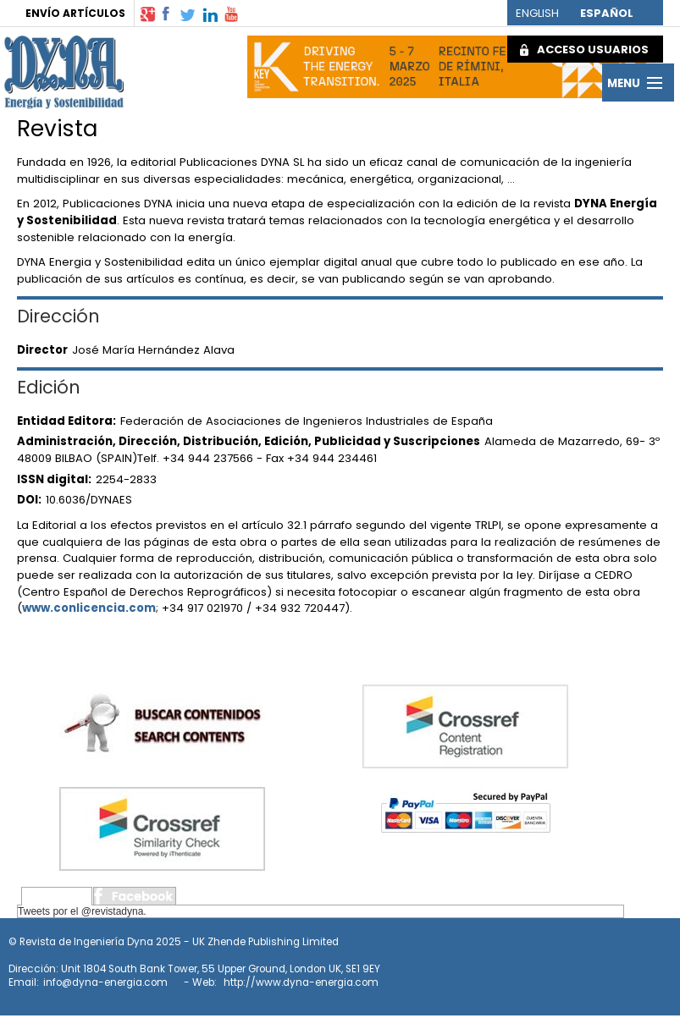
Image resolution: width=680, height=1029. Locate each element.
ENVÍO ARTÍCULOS (75, 13)
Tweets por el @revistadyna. (82, 911)
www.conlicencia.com (89, 608)
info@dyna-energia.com (105, 982)
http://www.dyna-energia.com (301, 982)
